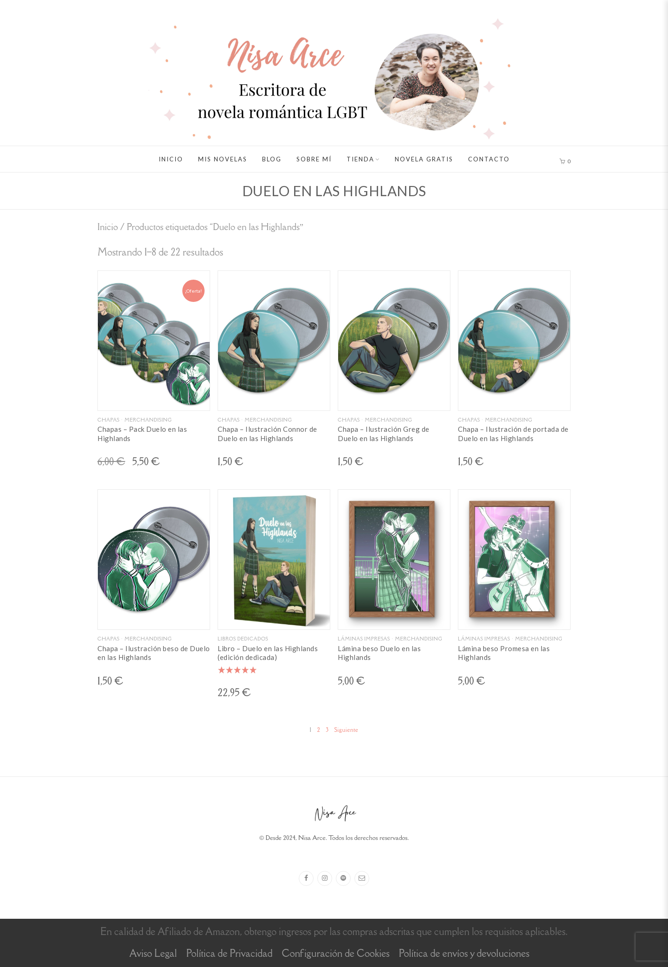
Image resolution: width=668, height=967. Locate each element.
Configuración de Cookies (335, 953)
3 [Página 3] (327, 730)
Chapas (108, 419)
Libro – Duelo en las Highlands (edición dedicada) (268, 653)
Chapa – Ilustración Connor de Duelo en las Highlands (267, 433)
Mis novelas (222, 159)
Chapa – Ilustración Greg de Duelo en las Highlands (384, 433)
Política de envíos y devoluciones (464, 953)
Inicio (171, 159)
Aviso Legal (153, 953)
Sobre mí (314, 159)
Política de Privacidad (229, 953)
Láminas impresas (364, 638)
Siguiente (346, 730)
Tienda (360, 159)
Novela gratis (424, 159)
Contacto (489, 159)
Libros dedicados (243, 638)
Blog (272, 159)
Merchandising (148, 419)
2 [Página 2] (319, 730)
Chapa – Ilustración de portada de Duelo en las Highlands (513, 433)
